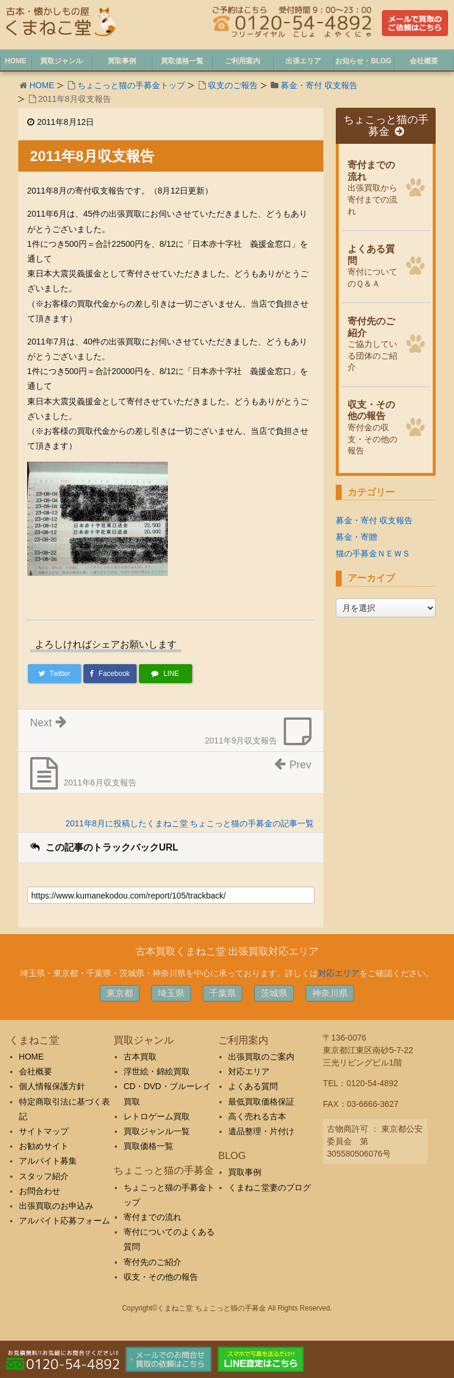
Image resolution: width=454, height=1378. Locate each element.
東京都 (119, 993)
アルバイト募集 (48, 1160)
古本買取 (140, 1056)
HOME (42, 85)
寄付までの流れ (152, 1217)
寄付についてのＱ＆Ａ (374, 265)
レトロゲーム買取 (157, 1116)
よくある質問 (253, 1086)
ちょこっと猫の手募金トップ (131, 85)
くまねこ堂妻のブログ (269, 1187)
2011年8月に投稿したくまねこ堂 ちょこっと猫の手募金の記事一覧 (190, 823)
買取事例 (244, 1172)
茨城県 (274, 993)
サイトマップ (44, 1131)
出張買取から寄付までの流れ (374, 186)
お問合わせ (39, 1191)
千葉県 (222, 993)
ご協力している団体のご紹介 (374, 343)
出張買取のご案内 (261, 1056)
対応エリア (338, 973)
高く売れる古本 (257, 1116)
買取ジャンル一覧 (157, 1131)
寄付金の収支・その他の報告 (374, 426)
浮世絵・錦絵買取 (157, 1071)
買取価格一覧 (148, 1146)
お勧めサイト (44, 1146)
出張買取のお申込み (56, 1205)
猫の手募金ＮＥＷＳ (373, 553)
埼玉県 (171, 993)
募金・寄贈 (356, 537)
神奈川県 (330, 993)
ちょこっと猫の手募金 (386, 125)
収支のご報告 (233, 85)
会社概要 (35, 1071)
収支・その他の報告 (161, 1277)
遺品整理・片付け (261, 1131)
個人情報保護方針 (52, 1086)
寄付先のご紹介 (152, 1262)
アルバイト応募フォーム (64, 1220)
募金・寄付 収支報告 (319, 85)
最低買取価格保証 (261, 1101)
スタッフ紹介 (44, 1176)
